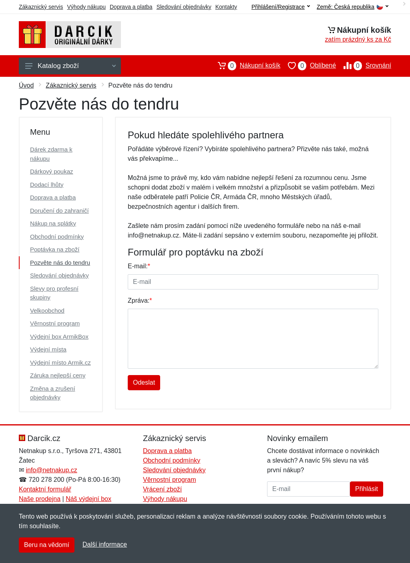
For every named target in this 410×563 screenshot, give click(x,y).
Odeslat (144, 382)
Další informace (104, 544)
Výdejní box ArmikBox (59, 336)
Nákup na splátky (53, 223)
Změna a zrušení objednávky (52, 393)
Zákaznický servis (41, 7)
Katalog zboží (70, 66)
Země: (352, 7)
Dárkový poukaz (51, 171)
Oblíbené (308, 65)
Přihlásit (366, 488)
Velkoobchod (47, 310)
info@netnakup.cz (51, 470)
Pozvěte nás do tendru (60, 262)
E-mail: (139, 266)
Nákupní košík (245, 65)
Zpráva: (140, 300)
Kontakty (226, 7)
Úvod (26, 85)
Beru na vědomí (46, 544)
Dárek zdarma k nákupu (51, 154)
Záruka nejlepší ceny (57, 375)
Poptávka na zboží (54, 249)
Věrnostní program (55, 323)
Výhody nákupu (86, 7)
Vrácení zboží (162, 489)
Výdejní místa (48, 349)
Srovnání (363, 65)
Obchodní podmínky (57, 236)
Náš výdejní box (88, 498)
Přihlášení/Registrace (280, 7)
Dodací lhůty (46, 184)
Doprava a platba (131, 7)
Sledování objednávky (184, 7)
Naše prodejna (39, 498)
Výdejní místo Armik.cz (60, 362)
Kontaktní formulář (45, 489)
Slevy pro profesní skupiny (54, 293)
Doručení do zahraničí (59, 210)
